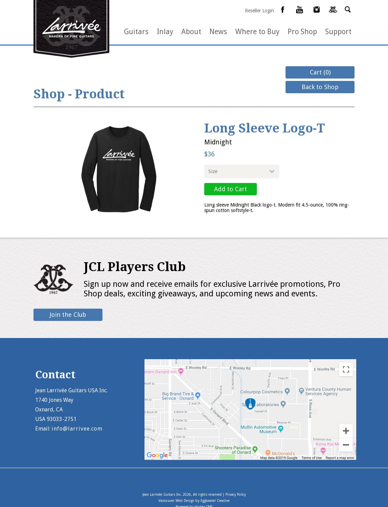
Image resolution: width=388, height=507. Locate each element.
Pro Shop (302, 31)
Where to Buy (257, 31)
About (191, 31)
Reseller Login (259, 10)
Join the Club (68, 314)
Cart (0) (320, 72)
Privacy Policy (235, 494)
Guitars (136, 31)
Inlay (165, 31)
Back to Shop (320, 86)
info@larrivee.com (77, 428)
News (218, 31)
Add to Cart (230, 189)
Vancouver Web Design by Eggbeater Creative (194, 501)
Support (338, 31)
